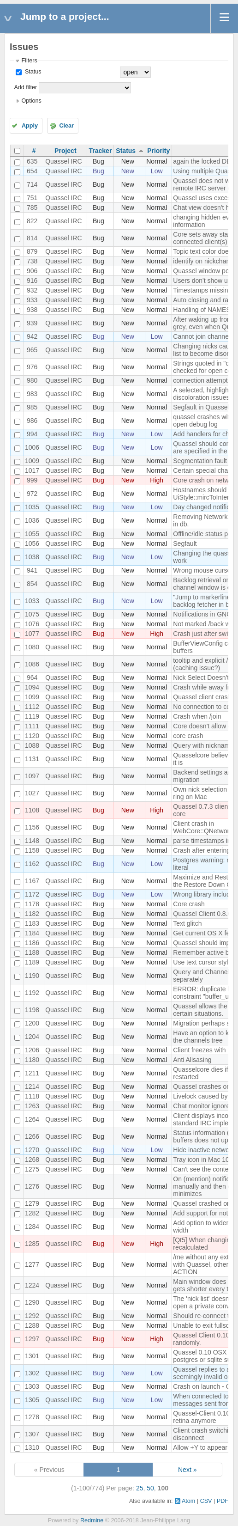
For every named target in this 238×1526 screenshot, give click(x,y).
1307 (32, 1434)
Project (65, 150)
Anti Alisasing (192, 1059)
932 (32, 290)
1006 (32, 447)
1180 (32, 1059)
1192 (32, 992)
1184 (32, 933)
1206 (32, 1050)
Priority (158, 150)
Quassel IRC (63, 161)
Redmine (91, 1520)
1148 (32, 840)
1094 (32, 687)
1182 (32, 913)
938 (32, 309)
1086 (32, 664)
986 (32, 420)
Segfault (184, 543)
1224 (32, 1285)
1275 (32, 1169)
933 (32, 300)
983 (32, 393)
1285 (32, 1243)
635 (32, 161)
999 (32, 480)
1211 (32, 1073)
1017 (32, 470)
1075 (32, 614)
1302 (32, 1373)
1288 (32, 1325)
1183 (32, 923)
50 (150, 1488)
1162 (32, 863)
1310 (32, 1447)
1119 (32, 716)
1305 (32, 1400)
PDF (222, 1501)
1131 (32, 759)
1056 (32, 543)
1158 (32, 850)
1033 (32, 600)
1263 (32, 1106)
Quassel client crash (202, 697)
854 (32, 583)
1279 (32, 1203)
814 (32, 238)
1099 (32, 697)
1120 (32, 735)
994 (32, 434)
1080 (32, 647)
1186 (32, 942)
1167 (32, 881)
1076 (32, 624)
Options (31, 101)
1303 (32, 1386)
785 (32, 207)
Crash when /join (197, 716)
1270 (32, 1150)
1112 (32, 706)
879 (32, 251)
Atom (188, 1501)
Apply (30, 125)
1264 (32, 1119)
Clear (66, 125)
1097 (32, 776)
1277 (32, 1264)
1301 (32, 1356)
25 (139, 1488)
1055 (32, 533)
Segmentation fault (200, 460)
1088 (32, 745)
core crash (188, 735)
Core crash (188, 904)
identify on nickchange (205, 261)
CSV (206, 1501)
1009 (32, 460)
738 (32, 261)
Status (32, 71)
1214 (32, 1086)
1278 (32, 1417)
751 (32, 197)
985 (32, 407)
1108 (32, 810)
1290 (32, 1302)
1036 (32, 520)
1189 (32, 962)
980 (32, 380)
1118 (32, 1096)
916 (32, 280)
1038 (32, 557)
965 (32, 350)
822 (32, 221)
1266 (32, 1136)
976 (32, 367)
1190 (32, 975)
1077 (32, 633)
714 (32, 184)
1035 (32, 507)
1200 (32, 1023)
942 (32, 336)
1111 (32, 726)
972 (32, 493)
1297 (32, 1339)
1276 (32, 1186)
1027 (32, 793)
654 (32, 171)
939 (32, 323)
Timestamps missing (202, 290)
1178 (32, 904)
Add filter (25, 87)
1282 (32, 1213)
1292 (32, 1315)
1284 (32, 1226)
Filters (29, 60)
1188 (32, 952)
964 (32, 677)
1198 (32, 1009)
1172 (32, 894)
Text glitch (187, 923)
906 (32, 271)
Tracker (100, 150)
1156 (32, 827)
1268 (32, 1159)
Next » (187, 1469)
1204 (32, 1036)
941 (32, 570)
